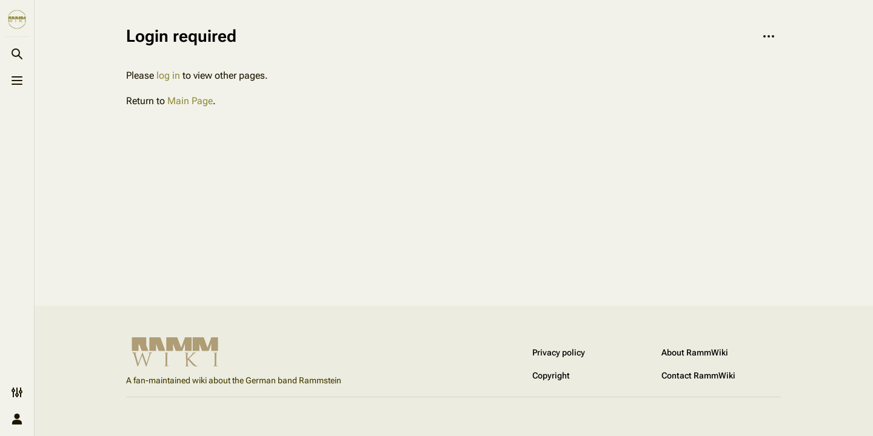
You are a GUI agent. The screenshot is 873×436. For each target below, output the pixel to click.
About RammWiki (694, 352)
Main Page (190, 101)
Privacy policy (558, 352)
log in (168, 75)
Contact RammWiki (698, 375)
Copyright (551, 375)
